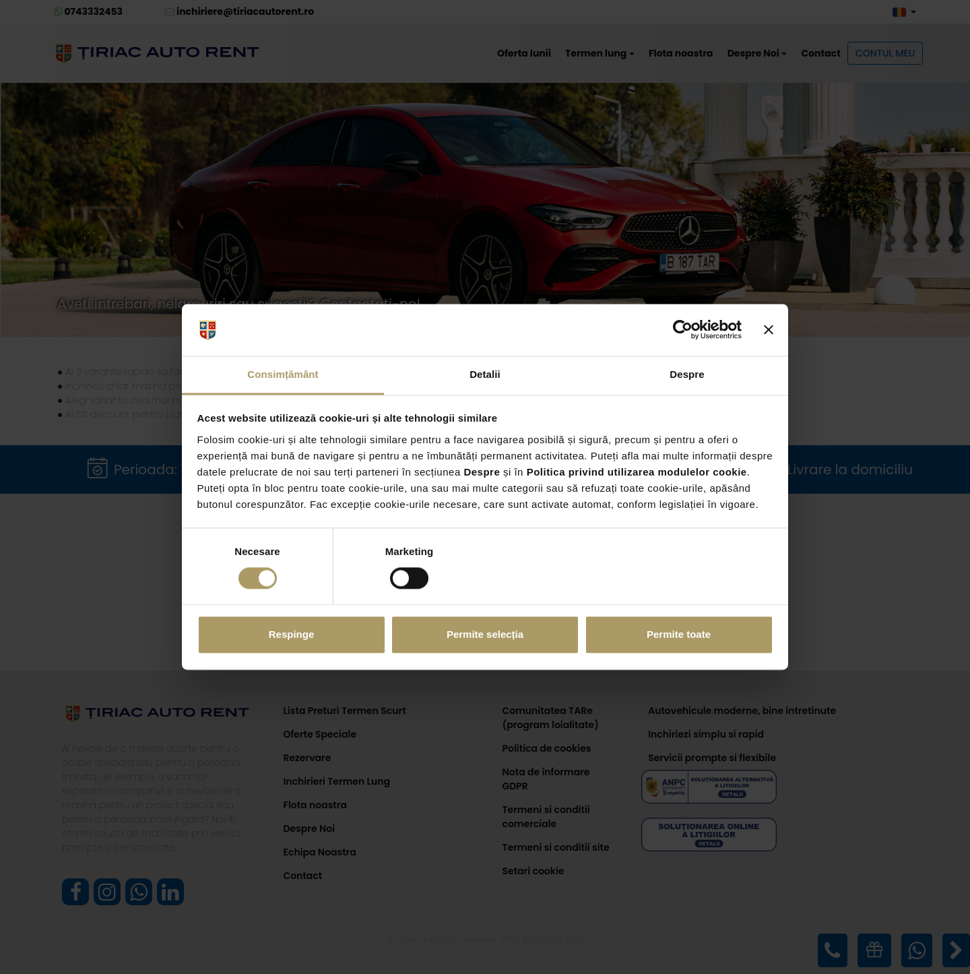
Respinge (292, 634)
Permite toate (679, 634)
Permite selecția (485, 634)
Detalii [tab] (485, 374)
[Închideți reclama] (768, 330)
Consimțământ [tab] (282, 374)
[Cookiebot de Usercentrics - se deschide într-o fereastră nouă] (683, 330)
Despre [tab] (687, 374)
